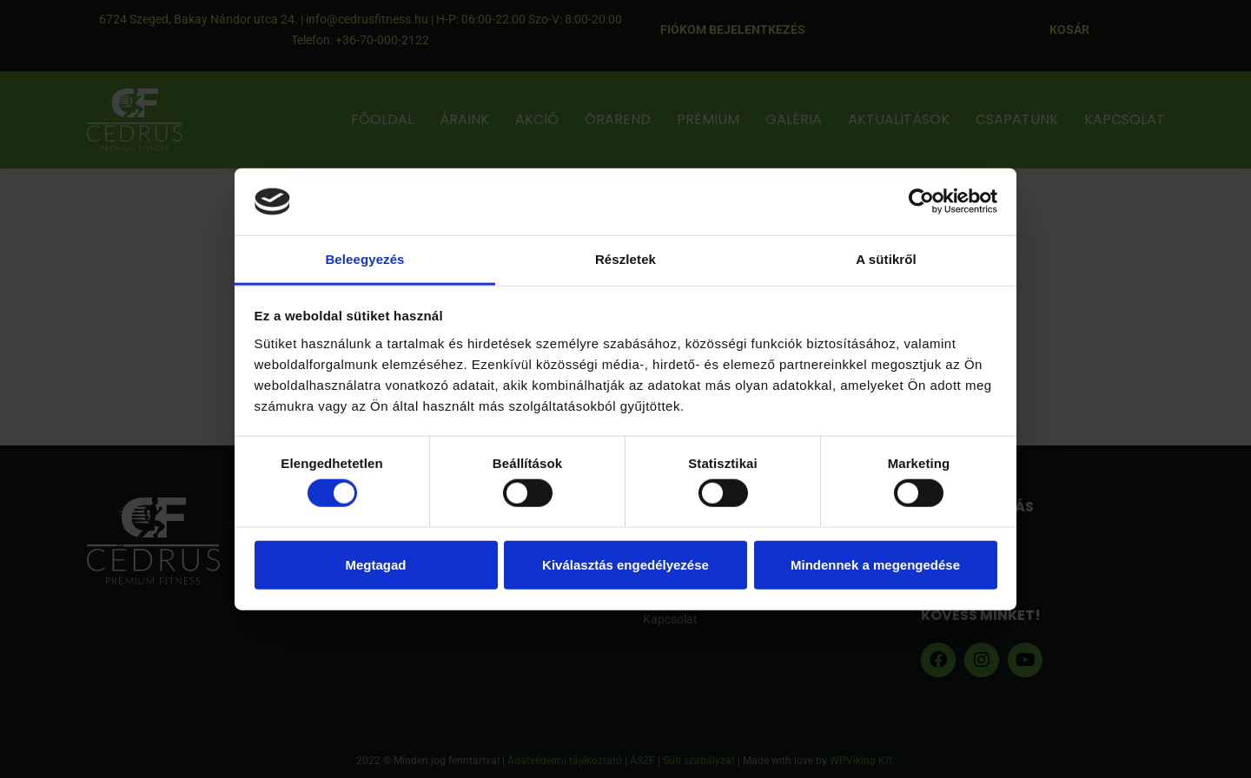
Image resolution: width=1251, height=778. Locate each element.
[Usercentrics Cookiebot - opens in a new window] (921, 201)
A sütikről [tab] (886, 259)
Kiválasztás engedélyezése (625, 564)
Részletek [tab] (625, 259)
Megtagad (375, 564)
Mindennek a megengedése (875, 564)
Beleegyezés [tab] (364, 259)
